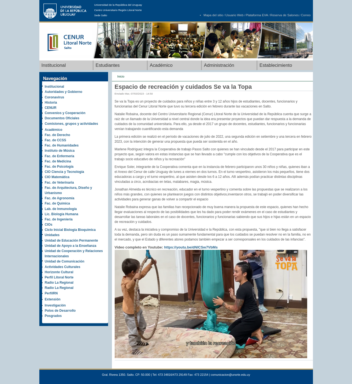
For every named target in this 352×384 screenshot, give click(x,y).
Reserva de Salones (284, 15)
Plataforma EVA (257, 15)
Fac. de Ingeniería (59, 219)
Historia (51, 102)
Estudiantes (108, 65)
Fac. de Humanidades (62, 145)
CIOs (49, 224)
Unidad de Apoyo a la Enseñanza (71, 246)
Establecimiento (276, 65)
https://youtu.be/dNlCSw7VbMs (191, 247)
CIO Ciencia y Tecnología (64, 172)
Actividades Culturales (62, 267)
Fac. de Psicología (59, 166)
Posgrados (53, 316)
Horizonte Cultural (59, 272)
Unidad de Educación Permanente (71, 240)
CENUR (51, 108)
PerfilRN (51, 293)
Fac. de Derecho (57, 135)
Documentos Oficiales (62, 118)
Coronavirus (54, 97)
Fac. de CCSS (55, 140)
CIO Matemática (57, 177)
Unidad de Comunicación (64, 261)
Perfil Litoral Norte (59, 277)
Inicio (121, 76)
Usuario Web (234, 15)
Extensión (53, 299)
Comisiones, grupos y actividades (71, 124)
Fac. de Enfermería (59, 156)
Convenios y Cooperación (65, 113)
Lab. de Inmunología (61, 209)
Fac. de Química (57, 203)
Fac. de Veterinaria (59, 182)
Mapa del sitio (213, 15)
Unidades (52, 235)
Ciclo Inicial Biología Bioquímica (70, 230)
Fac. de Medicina (58, 161)
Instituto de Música (60, 151)
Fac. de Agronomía (60, 198)
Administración (219, 65)
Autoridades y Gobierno (63, 92)
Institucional (54, 65)
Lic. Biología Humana (61, 214)
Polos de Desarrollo (60, 311)
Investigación (55, 305)
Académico (161, 65)
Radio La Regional (59, 282)
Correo (305, 15)
